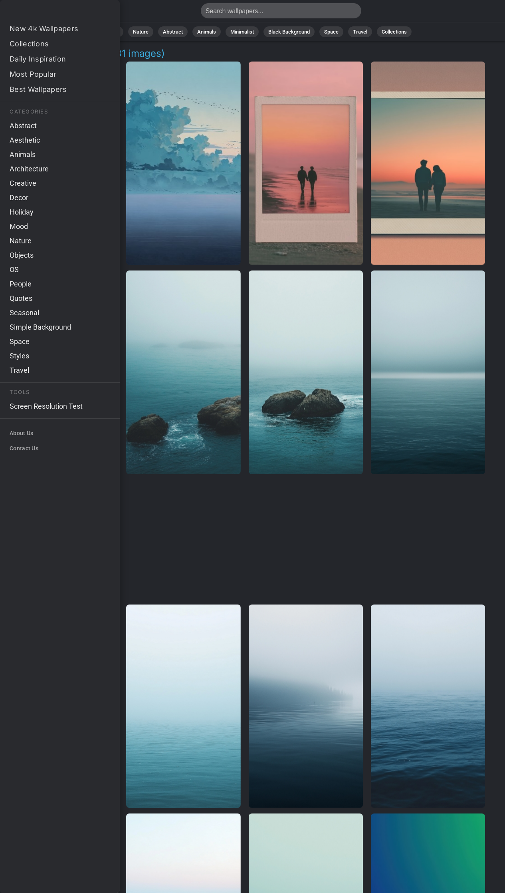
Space (331, 32)
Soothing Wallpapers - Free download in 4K (48, 13)
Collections (394, 32)
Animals (206, 32)
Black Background (289, 32)
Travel (360, 32)
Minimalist (242, 32)
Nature (141, 32)
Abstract (173, 32)
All (116, 32)
